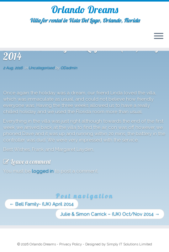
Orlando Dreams (84, 9)
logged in (43, 171)
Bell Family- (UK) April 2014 (41, 204)
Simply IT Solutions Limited (129, 244)
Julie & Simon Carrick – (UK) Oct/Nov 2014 (110, 214)
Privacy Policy (70, 244)
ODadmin (69, 68)
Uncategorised (42, 68)
